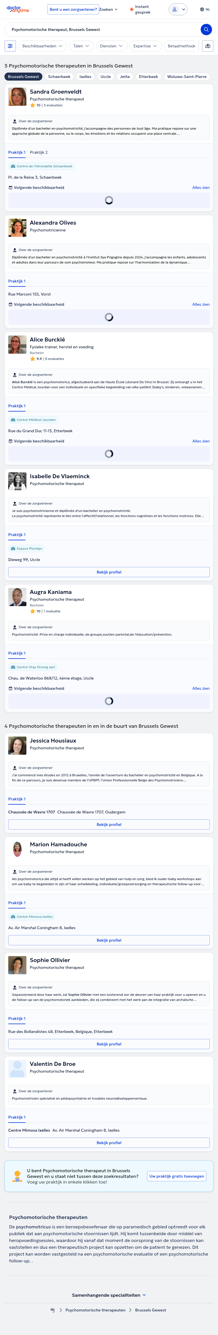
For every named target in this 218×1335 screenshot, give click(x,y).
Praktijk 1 (17, 152)
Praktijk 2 (39, 152)
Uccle (105, 76)
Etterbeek (148, 76)
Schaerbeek (59, 76)
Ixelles (85, 76)
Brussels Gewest (23, 76)
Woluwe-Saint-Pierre (187, 76)
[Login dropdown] (178, 9)
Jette (125, 76)
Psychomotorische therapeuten (96, 1310)
